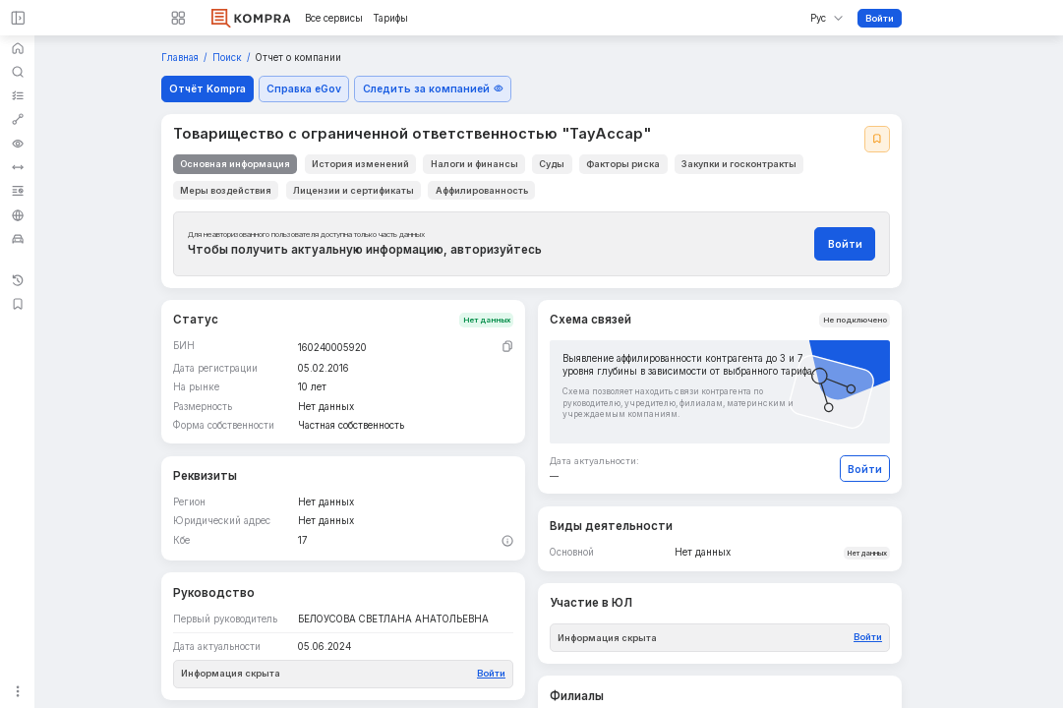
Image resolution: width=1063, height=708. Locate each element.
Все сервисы (334, 18)
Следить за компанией (433, 88)
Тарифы (390, 18)
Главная (181, 57)
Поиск (228, 57)
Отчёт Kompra (207, 88)
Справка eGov (303, 88)
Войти (879, 18)
